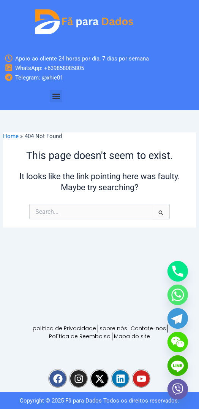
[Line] (177, 365)
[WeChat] (177, 342)
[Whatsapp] (177, 295)
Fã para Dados (83, 400)
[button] (56, 96)
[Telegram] (177, 318)
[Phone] (177, 271)
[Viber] (177, 389)
